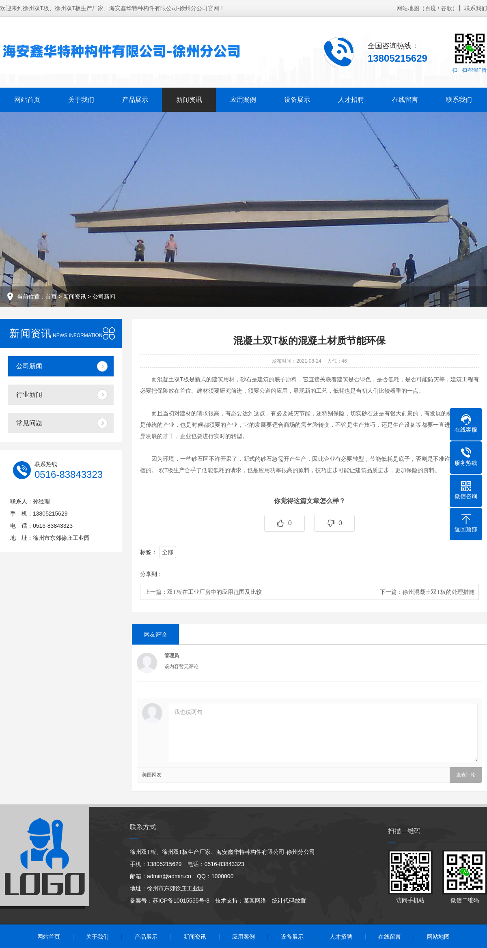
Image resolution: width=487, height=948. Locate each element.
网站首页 (27, 99)
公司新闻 (104, 296)
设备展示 (297, 99)
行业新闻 (29, 394)
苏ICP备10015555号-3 (181, 900)
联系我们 (475, 8)
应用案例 (243, 99)
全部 (167, 552)
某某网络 (255, 900)
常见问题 (29, 422)
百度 (430, 8)
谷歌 (446, 8)
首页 (51, 296)
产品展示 (135, 99)
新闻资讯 (189, 99)
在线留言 (405, 99)
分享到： (151, 574)
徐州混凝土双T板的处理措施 (438, 592)
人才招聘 (351, 99)
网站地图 (407, 8)
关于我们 (81, 99)
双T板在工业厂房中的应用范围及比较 (214, 592)
